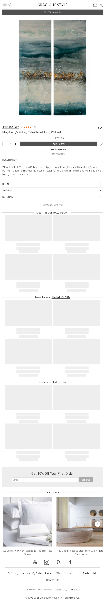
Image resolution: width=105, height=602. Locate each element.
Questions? (52, 205)
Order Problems (45, 590)
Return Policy (29, 590)
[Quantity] (11, 144)
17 (34, 127)
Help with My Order (31, 573)
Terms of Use (75, 590)
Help (94, 573)
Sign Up (86, 479)
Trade (86, 573)
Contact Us (52, 580)
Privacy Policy (61, 590)
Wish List (61, 573)
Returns (49, 573)
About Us (74, 573)
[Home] (52, 5)
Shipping (13, 573)
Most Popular (52, 212)
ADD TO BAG (59, 144)
